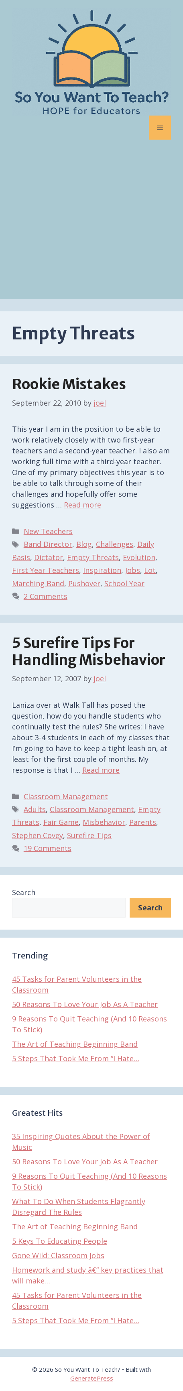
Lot (150, 570)
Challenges (114, 544)
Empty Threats (93, 557)
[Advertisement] (91, 225)
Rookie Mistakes (69, 384)
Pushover (84, 583)
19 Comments (47, 848)
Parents (142, 822)
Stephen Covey (37, 835)
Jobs (132, 570)
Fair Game (61, 822)
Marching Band (38, 583)
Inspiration (102, 570)
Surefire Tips (89, 835)
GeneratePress (91, 1378)
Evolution (139, 557)
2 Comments (45, 596)
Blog (84, 544)
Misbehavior (104, 822)
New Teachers (48, 531)
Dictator (48, 557)
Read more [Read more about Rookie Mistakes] (82, 505)
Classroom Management (66, 796)
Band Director (48, 544)
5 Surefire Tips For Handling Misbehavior (88, 651)
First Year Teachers (45, 570)
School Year (124, 583)
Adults (35, 809)
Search (23, 892)
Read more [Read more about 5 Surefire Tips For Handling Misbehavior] (101, 770)
